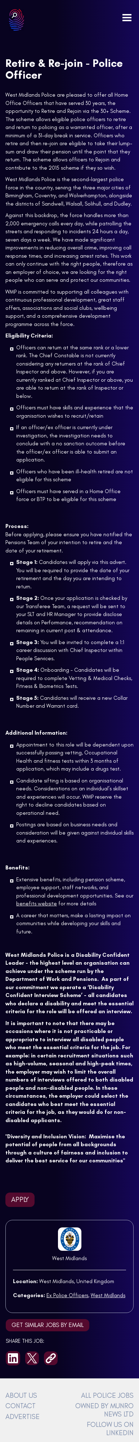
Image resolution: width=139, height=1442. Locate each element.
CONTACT (20, 1405)
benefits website (36, 903)
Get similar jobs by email (48, 1324)
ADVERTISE (22, 1416)
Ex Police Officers (67, 1295)
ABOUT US (21, 1395)
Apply (20, 1199)
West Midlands (69, 1258)
